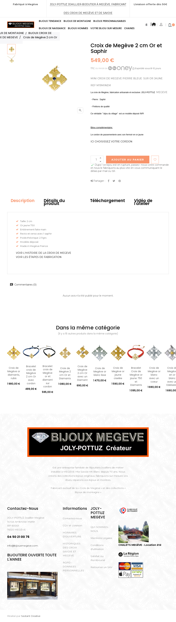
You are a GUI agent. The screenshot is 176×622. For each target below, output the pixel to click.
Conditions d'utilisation (97, 547)
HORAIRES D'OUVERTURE (72, 534)
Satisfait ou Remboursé (98, 558)
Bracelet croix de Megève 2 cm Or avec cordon (31, 375)
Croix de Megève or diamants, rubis (13, 373)
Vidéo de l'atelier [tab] (143, 202)
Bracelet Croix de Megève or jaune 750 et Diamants (136, 376)
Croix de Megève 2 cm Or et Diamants (65, 373)
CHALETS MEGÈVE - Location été (139, 544)
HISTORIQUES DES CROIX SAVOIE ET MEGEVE (71, 549)
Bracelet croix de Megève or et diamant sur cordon (47, 376)
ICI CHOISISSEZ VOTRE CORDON (111, 141)
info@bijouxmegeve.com (22, 545)
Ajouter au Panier (127, 159)
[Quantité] (97, 159)
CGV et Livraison (72, 525)
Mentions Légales (101, 538)
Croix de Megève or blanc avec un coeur (154, 374)
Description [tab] (23, 200)
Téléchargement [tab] (107, 200)
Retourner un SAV (101, 567)
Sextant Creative (30, 616)
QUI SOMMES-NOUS (100, 529)
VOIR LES (39, 257)
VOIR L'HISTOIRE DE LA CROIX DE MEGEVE (43, 252)
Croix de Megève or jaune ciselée (118, 373)
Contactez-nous (72, 518)
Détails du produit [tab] (54, 202)
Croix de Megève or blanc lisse (100, 372)
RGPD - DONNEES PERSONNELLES (73, 566)
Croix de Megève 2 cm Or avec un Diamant (82, 373)
